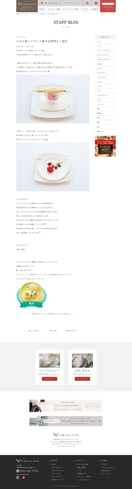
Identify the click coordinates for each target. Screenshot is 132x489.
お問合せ (95, 9)
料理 (98, 122)
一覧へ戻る (53, 331)
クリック (54, 262)
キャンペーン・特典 (70, 9)
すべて (99, 41)
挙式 (98, 118)
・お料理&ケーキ (81, 473)
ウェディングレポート (103, 59)
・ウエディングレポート (58, 470)
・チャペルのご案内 (82, 464)
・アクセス (103, 464)
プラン (99, 100)
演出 (98, 127)
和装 (98, 109)
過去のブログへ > (72, 331)
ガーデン (99, 68)
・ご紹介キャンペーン (57, 479)
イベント (99, 46)
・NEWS (53, 464)
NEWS (42, 9)
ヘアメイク (100, 104)
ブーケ (99, 91)
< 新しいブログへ (34, 331)
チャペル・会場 (54, 9)
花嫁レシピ (100, 131)
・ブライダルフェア (56, 467)
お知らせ (99, 64)
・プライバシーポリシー (108, 467)
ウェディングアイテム (103, 50)
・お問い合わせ (105, 470)
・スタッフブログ (55, 473)
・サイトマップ (105, 473)
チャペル (99, 82)
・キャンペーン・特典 (83, 476)
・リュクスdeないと (82, 479)
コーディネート (101, 73)
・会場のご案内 (81, 467)
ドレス (99, 86)
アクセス (85, 9)
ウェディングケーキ (103, 55)
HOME (17, 13)
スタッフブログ (24, 13)
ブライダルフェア (71, 3)
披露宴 (99, 113)
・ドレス (78, 470)
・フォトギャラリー (56, 476)
